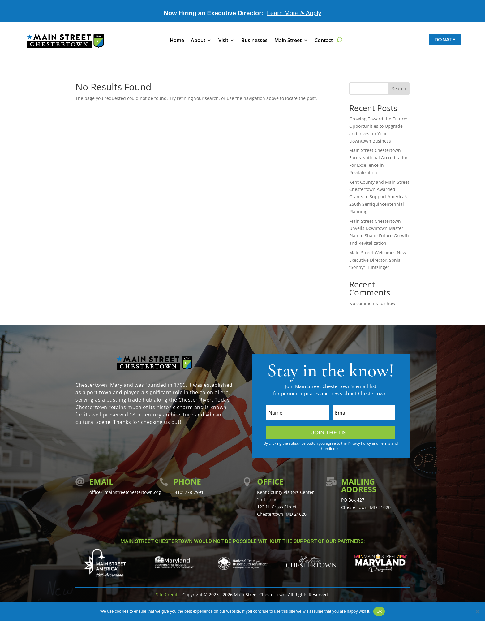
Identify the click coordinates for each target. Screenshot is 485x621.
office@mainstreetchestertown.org (125, 492)
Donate (445, 39)
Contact (324, 41)
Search (399, 89)
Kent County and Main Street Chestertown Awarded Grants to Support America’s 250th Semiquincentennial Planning (379, 196)
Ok (379, 611)
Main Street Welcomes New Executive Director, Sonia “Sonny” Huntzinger (377, 260)
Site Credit (167, 594)
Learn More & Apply (294, 13)
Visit (223, 41)
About (198, 41)
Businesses (254, 41)
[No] (477, 611)
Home (177, 41)
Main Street (288, 41)
